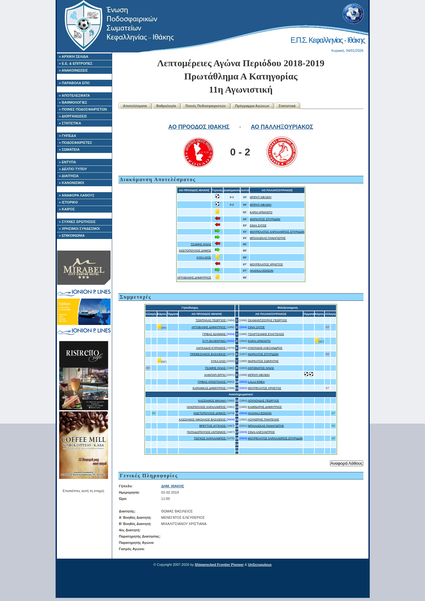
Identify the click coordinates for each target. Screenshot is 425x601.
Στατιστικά (287, 106)
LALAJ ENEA (256, 381)
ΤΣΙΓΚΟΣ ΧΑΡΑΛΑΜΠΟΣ (210, 438)
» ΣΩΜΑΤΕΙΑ (69, 149)
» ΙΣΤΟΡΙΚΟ (68, 202)
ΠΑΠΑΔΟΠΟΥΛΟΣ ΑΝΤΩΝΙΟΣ (206, 432)
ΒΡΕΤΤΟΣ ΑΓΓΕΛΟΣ (212, 425)
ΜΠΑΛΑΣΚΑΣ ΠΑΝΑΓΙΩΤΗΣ (268, 238)
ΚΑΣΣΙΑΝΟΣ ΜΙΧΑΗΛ (212, 400)
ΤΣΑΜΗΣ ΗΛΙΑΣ (201, 244)
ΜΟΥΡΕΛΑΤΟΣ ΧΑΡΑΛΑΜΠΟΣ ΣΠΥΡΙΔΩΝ (277, 231)
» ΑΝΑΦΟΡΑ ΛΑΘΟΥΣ (77, 195)
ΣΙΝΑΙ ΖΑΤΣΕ (258, 225)
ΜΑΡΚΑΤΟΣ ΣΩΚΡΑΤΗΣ (263, 361)
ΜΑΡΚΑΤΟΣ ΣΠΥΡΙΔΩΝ (265, 219)
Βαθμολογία (166, 106)
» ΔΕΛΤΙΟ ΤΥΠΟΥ (73, 169)
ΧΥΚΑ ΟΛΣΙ (203, 257)
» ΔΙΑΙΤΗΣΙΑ (69, 176)
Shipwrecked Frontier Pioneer (219, 564)
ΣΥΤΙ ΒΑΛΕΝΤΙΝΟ (214, 341)
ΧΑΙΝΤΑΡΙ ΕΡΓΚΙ (215, 374)
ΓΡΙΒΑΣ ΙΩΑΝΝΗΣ (214, 334)
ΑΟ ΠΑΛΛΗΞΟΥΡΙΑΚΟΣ (282, 127)
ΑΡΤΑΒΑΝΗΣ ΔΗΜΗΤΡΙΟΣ (194, 277)
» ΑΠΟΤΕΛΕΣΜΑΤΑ (74, 95)
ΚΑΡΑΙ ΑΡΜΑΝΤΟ (261, 212)
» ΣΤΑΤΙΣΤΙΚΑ (70, 123)
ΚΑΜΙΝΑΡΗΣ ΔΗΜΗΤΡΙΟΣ (265, 407)
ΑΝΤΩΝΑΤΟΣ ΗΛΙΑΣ (261, 368)
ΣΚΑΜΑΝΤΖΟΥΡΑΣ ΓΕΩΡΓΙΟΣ (267, 320)
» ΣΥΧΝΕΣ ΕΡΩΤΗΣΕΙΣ (77, 222)
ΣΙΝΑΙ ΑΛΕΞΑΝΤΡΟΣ (261, 432)
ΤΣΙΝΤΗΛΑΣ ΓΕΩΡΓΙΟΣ (210, 320)
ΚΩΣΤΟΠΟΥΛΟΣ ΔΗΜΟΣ (195, 250)
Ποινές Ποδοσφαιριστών (205, 106)
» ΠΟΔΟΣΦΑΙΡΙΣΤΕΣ (75, 142)
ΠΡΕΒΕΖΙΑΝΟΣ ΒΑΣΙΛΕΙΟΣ (208, 354)
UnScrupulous (259, 564)
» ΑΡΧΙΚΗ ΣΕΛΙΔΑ (74, 56)
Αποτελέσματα (135, 106)
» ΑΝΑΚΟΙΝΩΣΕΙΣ (73, 70)
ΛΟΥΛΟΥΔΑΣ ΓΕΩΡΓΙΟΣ (263, 400)
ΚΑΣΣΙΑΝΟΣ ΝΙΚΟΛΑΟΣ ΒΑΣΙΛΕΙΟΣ (202, 419)
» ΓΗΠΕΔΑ (67, 136)
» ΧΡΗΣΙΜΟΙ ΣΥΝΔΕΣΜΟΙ (79, 228)
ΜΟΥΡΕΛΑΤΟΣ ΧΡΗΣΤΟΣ (266, 264)
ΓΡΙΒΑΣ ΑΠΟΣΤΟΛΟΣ (212, 381)
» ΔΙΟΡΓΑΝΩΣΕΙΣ (73, 116)
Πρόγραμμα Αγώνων (252, 106)
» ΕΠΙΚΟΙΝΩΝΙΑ (72, 235)
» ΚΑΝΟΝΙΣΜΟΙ (71, 183)
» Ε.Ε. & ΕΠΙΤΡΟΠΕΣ (76, 63)
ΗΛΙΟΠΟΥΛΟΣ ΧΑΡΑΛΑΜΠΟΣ (206, 407)
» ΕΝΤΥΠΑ (67, 162)
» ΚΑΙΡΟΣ (67, 209)
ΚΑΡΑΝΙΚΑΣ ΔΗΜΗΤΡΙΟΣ (209, 388)
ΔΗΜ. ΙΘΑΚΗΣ (172, 486)
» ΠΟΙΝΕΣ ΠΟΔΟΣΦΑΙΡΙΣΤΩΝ (83, 109)
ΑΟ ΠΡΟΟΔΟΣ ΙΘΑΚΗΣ (199, 127)
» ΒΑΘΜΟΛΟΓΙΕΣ (73, 102)
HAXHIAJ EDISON (261, 270)
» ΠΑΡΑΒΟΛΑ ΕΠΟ (74, 83)
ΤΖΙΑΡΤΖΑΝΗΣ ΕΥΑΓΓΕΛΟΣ (266, 334)
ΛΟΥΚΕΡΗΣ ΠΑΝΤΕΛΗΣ (263, 419)
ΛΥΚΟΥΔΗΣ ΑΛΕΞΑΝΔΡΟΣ (265, 347)
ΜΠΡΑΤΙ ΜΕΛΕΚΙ (260, 197)
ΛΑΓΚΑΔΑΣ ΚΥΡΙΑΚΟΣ (211, 347)
